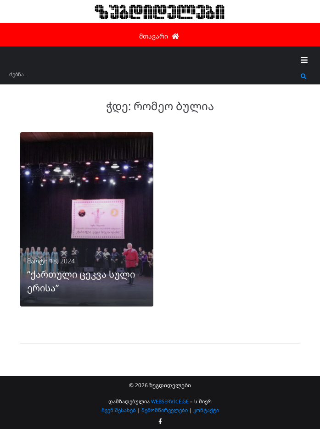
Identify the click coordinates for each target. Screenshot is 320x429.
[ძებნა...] (153, 77)
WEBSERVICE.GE (170, 401)
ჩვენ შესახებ (118, 410)
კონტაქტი (206, 410)
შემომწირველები (164, 410)
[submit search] (304, 76)
